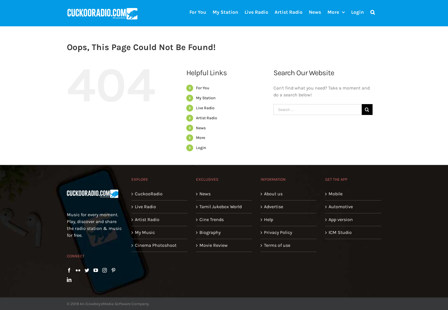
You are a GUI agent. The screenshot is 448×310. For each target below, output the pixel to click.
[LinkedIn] (69, 279)
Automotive (341, 206)
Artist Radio (206, 118)
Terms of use (277, 245)
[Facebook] (69, 270)
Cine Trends (211, 219)
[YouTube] (95, 270)
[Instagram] (104, 270)
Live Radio (205, 108)
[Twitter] (87, 270)
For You (202, 88)
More (200, 137)
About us (273, 193)
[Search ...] (317, 109)
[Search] (372, 11)
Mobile (336, 193)
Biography (210, 232)
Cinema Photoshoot (156, 245)
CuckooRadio (149, 193)
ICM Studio (340, 232)
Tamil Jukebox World (220, 206)
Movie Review (213, 245)
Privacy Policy (278, 232)
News (201, 128)
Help (268, 219)
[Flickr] (78, 270)
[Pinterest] (113, 270)
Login (201, 147)
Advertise (273, 206)
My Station (205, 98)
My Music (145, 232)
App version (341, 219)
